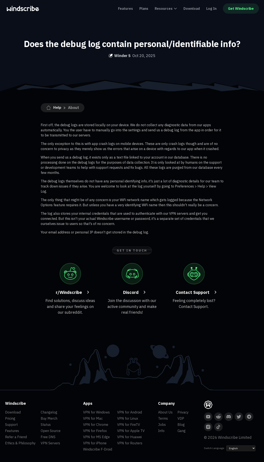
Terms (163, 418)
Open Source (51, 431)
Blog (181, 424)
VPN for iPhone (95, 443)
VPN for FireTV (128, 424)
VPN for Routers (129, 443)
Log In (211, 8)
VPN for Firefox (95, 431)
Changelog (49, 412)
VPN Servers (50, 443)
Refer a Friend (16, 437)
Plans (143, 8)
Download (191, 8)
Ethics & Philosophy (20, 443)
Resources (166, 8)
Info (161, 431)
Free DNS (48, 437)
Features (125, 8)
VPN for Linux (127, 418)
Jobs (162, 424)
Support (11, 424)
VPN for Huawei (129, 437)
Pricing (10, 418)
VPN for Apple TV (131, 431)
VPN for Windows (96, 412)
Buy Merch (49, 418)
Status (46, 424)
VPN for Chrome (95, 424)
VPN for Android (129, 412)
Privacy (183, 412)
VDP (180, 418)
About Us (165, 412)
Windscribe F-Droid (97, 449)
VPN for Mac (93, 418)
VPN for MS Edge (96, 437)
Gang (181, 431)
